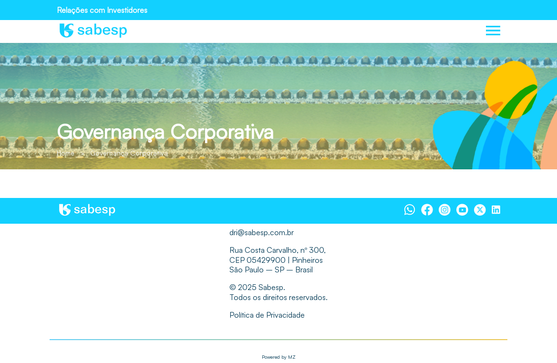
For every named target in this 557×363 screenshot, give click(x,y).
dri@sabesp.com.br (261, 232)
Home (65, 153)
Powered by (279, 356)
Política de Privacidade (267, 315)
